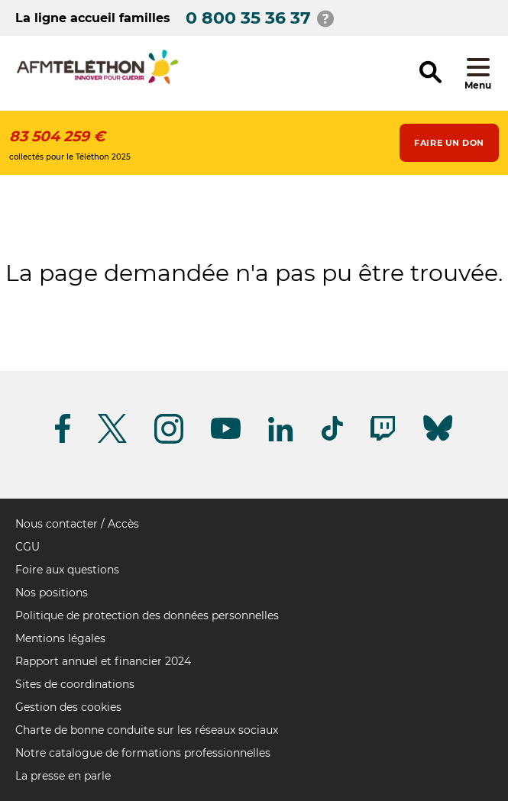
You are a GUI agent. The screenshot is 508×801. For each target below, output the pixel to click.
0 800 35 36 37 (248, 18)
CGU (27, 547)
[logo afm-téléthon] (97, 81)
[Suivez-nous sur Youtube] (226, 436)
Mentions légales (60, 638)
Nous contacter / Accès (77, 524)
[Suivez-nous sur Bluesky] (437, 441)
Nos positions (51, 592)
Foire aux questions (67, 570)
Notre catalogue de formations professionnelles (142, 753)
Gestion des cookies (68, 707)
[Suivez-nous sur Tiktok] (332, 438)
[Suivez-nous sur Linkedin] (281, 439)
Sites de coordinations (74, 684)
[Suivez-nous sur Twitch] (382, 438)
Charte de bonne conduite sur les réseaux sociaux (146, 730)
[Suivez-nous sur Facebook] (62, 440)
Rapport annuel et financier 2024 (103, 661)
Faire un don (449, 142)
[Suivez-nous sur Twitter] (112, 440)
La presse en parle (63, 776)
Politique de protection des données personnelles (147, 615)
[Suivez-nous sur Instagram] (168, 441)
